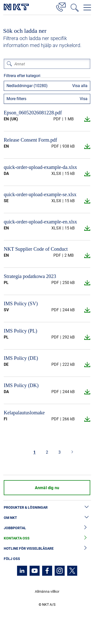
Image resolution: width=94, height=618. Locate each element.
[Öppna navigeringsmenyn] (87, 7)
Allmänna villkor (47, 591)
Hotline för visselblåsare (47, 548)
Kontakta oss (47, 538)
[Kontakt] (61, 6)
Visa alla (79, 85)
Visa (83, 98)
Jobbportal (47, 528)
